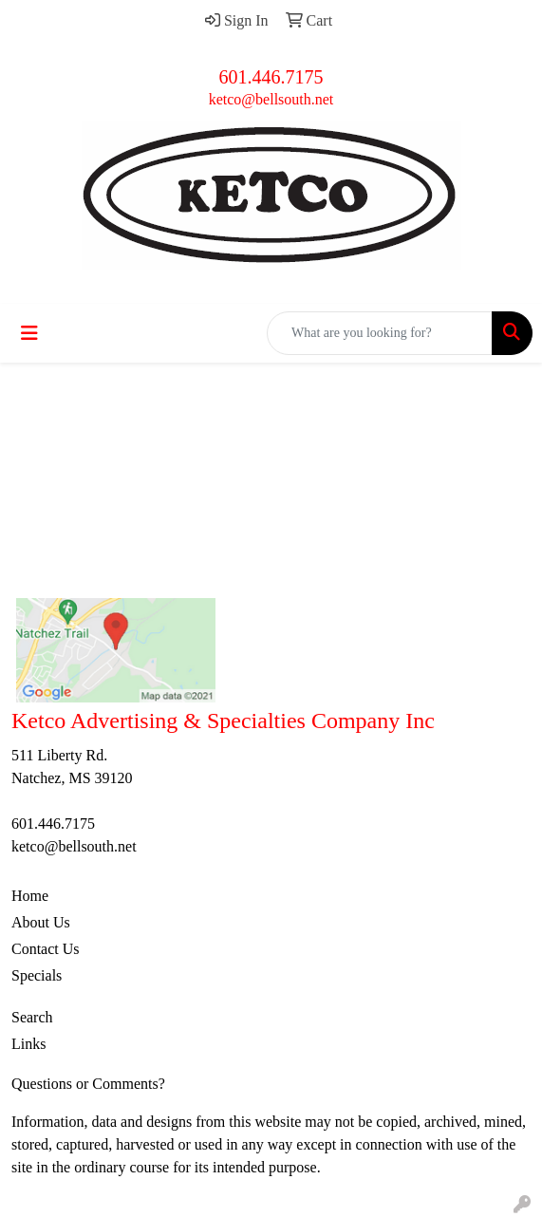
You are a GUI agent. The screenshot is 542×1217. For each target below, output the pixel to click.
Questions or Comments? (88, 1084)
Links (28, 1044)
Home (29, 896)
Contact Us (45, 949)
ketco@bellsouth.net (271, 99)
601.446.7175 (271, 76)
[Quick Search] (380, 333)
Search (32, 1017)
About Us (40, 922)
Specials (36, 975)
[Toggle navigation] (29, 333)
